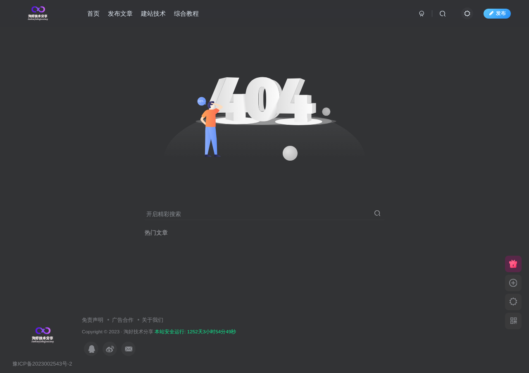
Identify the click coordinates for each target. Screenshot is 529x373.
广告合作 (122, 320)
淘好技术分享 (138, 331)
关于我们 (152, 320)
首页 (94, 13)
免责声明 (92, 320)
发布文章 (121, 13)
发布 (496, 14)
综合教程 (187, 13)
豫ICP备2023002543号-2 (42, 364)
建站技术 (154, 13)
